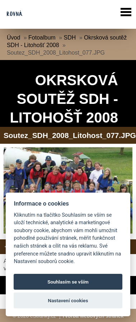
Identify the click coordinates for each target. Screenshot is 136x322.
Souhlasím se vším (68, 282)
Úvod (13, 37)
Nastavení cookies (68, 300)
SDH (70, 37)
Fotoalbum (42, 37)
